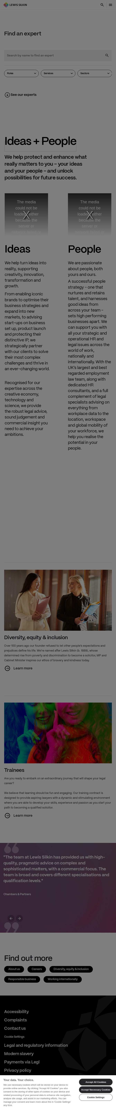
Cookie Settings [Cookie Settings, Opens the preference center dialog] (95, 1097)
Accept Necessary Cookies (95, 1089)
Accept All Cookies (95, 1082)
